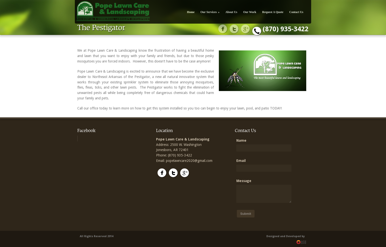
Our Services (209, 12)
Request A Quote (272, 12)
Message (243, 181)
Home (191, 12)
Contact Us (296, 12)
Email (241, 161)
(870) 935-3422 (285, 29)
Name (241, 140)
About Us (231, 12)
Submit (245, 214)
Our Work (249, 12)
